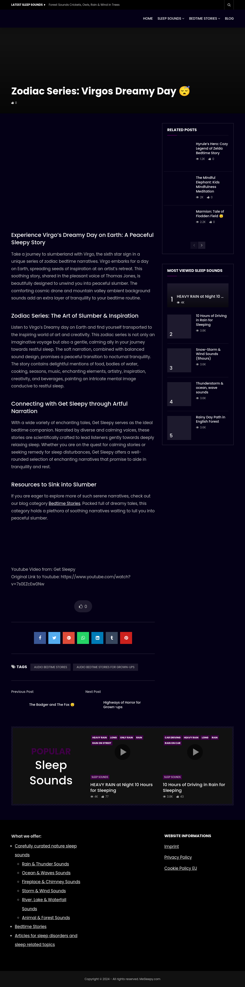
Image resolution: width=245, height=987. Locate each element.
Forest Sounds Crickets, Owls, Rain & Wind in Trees (84, 5)
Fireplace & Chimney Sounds (51, 882)
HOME (148, 18)
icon (122, 752)
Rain (139, 737)
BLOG (229, 18)
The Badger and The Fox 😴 (51, 704)
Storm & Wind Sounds (44, 891)
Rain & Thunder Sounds (45, 864)
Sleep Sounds (100, 777)
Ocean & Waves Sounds (46, 873)
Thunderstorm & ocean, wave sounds (209, 388)
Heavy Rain (99, 737)
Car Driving (173, 737)
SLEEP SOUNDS (169, 18)
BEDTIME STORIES (203, 18)
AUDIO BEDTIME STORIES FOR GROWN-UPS (105, 667)
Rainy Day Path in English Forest (210, 419)
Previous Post (22, 691)
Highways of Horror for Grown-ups (122, 704)
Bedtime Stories (64, 503)
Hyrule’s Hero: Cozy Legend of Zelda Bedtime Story (212, 148)
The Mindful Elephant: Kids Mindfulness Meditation (208, 184)
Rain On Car (173, 743)
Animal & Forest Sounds (46, 918)
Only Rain (126, 737)
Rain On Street (101, 743)
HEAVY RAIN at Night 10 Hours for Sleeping (121, 787)
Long (113, 737)
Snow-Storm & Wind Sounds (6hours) (208, 354)
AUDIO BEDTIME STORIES (50, 667)
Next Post (93, 691)
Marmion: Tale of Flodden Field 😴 (210, 213)
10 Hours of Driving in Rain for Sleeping (211, 320)
